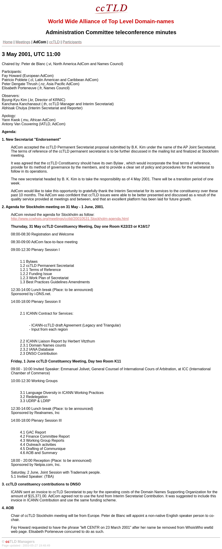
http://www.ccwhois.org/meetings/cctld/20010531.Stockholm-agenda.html (70, 219)
